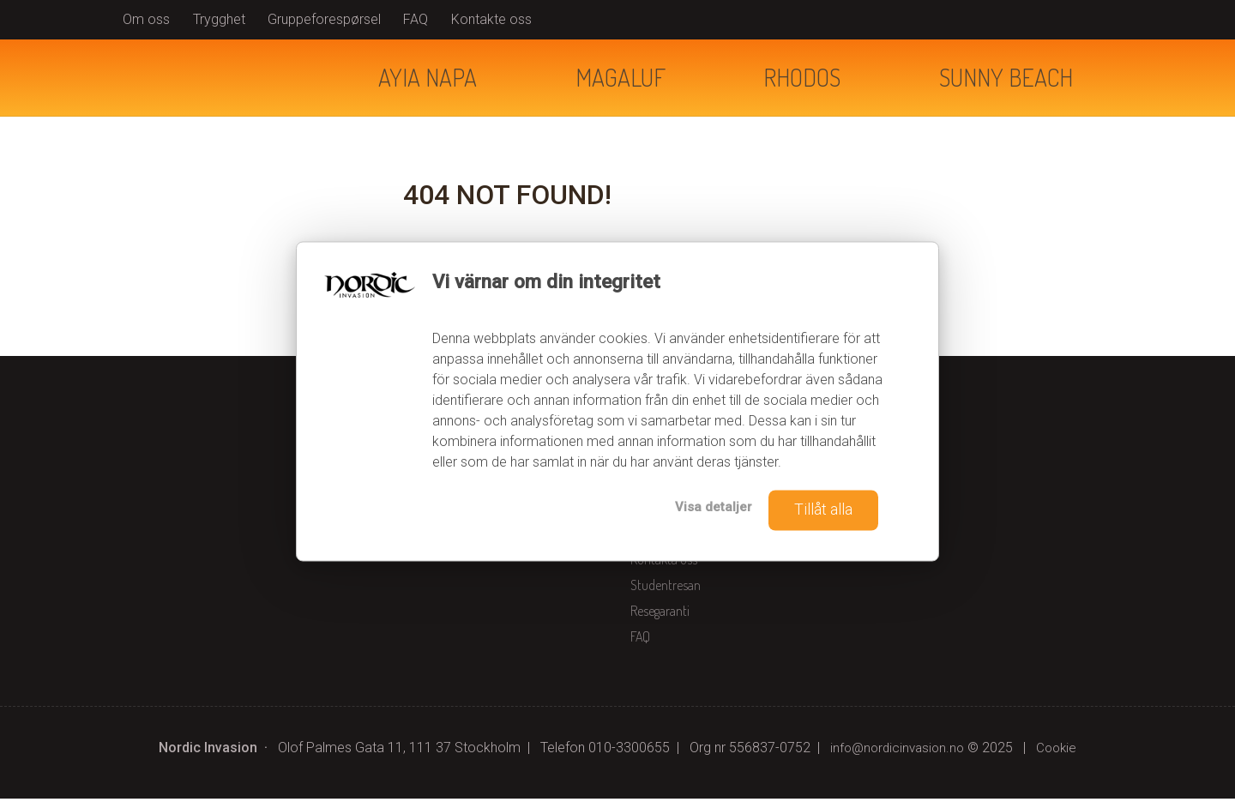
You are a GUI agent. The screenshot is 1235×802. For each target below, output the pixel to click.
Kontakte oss (491, 19)
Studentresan (665, 588)
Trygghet (219, 19)
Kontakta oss (663, 562)
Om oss (146, 19)
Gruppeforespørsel (324, 19)
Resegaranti (660, 614)
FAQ (415, 19)
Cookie (1060, 751)
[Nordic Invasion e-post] (896, 751)
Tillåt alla (819, 509)
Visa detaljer (705, 507)
